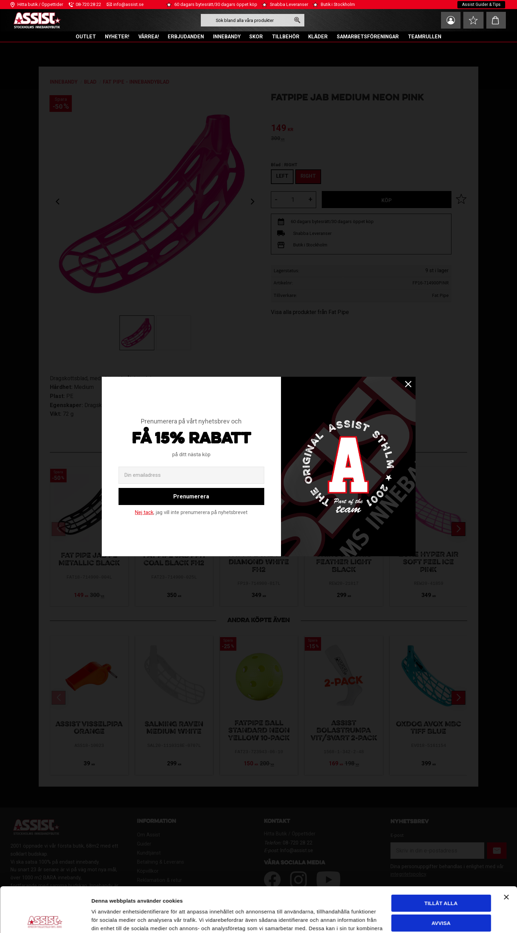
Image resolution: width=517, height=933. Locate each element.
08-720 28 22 (88, 4)
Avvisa (441, 878)
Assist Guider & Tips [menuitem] (481, 4)
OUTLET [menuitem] (86, 37)
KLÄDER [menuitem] (318, 37)
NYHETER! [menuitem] (117, 37)
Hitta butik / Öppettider (40, 4)
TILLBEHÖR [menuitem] (285, 37)
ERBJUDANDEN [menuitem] (186, 37)
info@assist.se (128, 4)
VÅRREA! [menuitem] (148, 37)
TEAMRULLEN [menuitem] (424, 37)
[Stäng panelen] (506, 852)
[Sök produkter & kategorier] (245, 20)
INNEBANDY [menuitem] (227, 37)
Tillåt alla (440, 858)
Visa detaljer (106, 919)
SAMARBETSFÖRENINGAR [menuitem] (368, 37)
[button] (473, 20)
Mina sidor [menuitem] (451, 20)
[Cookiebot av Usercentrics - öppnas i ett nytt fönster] (45, 919)
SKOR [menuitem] (256, 37)
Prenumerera (191, 496)
